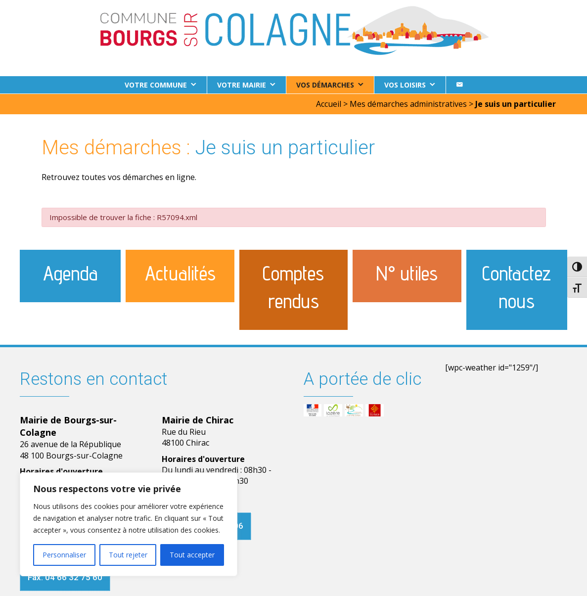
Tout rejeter (128, 554)
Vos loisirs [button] (405, 85)
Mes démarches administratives (408, 103)
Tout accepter (192, 554)
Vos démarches (325, 85)
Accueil (328, 103)
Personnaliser (64, 554)
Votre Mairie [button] (241, 85)
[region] (128, 524)
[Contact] (459, 84)
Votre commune (156, 85)
